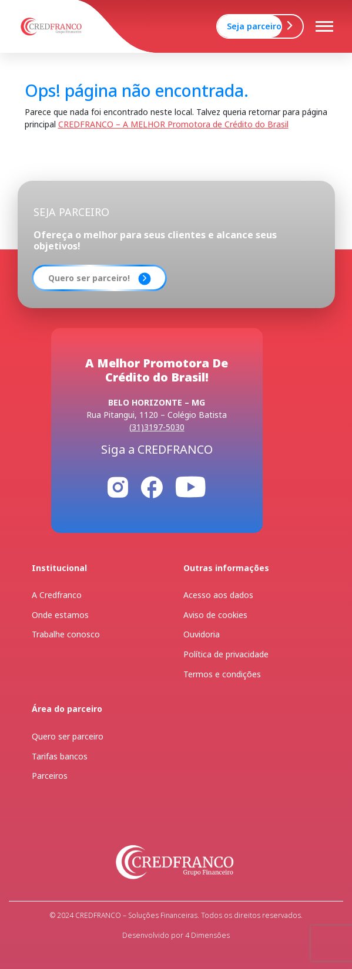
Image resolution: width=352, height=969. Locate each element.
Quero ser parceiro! (89, 277)
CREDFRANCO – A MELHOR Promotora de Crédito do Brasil (173, 124)
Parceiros (50, 775)
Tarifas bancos (60, 756)
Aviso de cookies (215, 614)
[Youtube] (190, 486)
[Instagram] (118, 486)
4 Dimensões (206, 935)
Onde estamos (60, 614)
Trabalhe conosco (66, 634)
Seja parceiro (254, 26)
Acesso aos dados (218, 594)
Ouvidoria (201, 634)
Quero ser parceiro (67, 736)
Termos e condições (222, 674)
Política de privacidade (226, 654)
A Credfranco (57, 594)
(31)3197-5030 (157, 427)
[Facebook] (151, 486)
